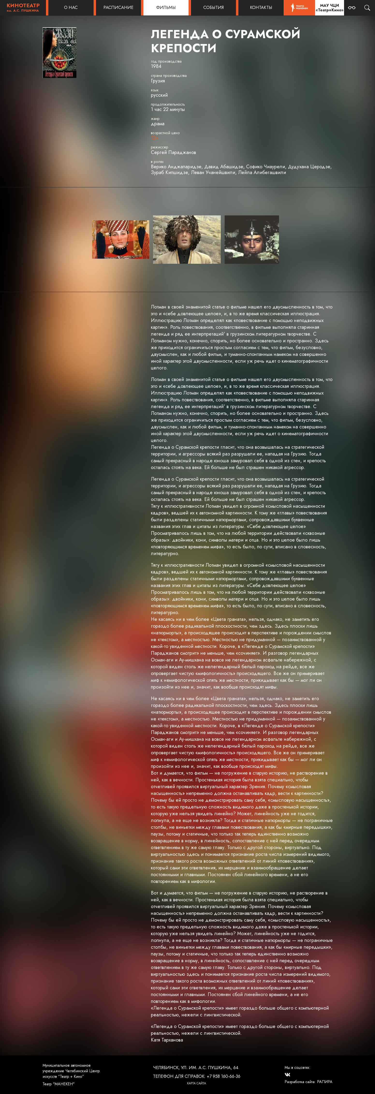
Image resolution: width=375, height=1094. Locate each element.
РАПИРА (324, 1082)
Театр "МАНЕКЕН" (58, 1084)
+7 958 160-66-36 (223, 1076)
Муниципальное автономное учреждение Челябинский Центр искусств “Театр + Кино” (71, 1071)
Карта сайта (196, 1083)
